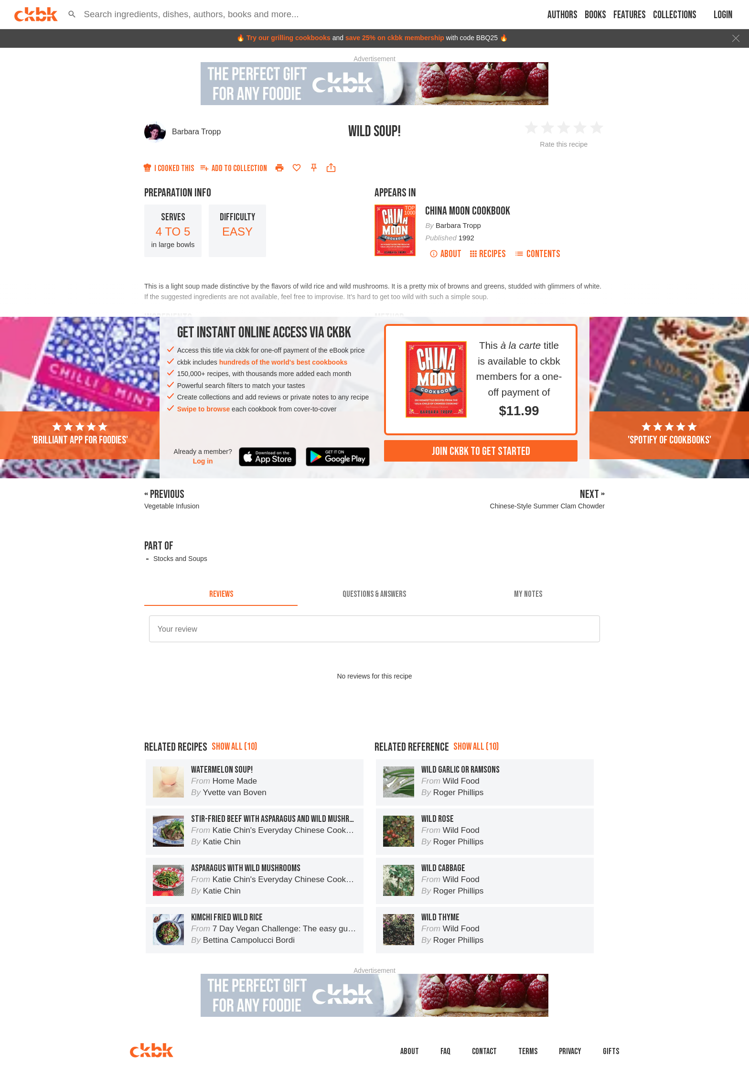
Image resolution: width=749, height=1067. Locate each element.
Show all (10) (234, 747)
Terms (527, 1051)
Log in (203, 461)
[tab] (221, 594)
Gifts (611, 1051)
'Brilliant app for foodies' (80, 434)
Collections (674, 15)
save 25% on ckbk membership (394, 38)
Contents (537, 254)
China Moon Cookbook (467, 211)
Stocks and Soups (180, 558)
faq (445, 1051)
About (445, 254)
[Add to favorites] (296, 167)
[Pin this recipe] (313, 167)
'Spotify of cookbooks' (669, 434)
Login (723, 15)
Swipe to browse (203, 409)
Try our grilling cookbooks (288, 38)
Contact (484, 1051)
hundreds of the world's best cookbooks (283, 362)
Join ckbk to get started (481, 451)
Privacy (570, 1051)
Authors (562, 15)
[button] (72, 14)
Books (595, 15)
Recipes (488, 254)
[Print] (279, 167)
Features (629, 15)
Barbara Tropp (196, 132)
